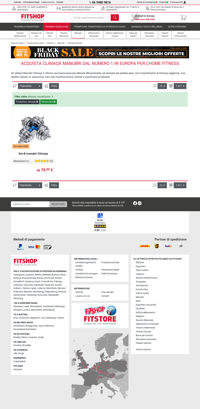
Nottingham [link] (49, 310)
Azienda (17, 2)
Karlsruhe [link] (49, 285)
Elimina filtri (48, 104)
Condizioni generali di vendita (85, 264)
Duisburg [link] (29, 281)
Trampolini (141, 281)
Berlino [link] (38, 274)
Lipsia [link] (33, 288)
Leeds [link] (26, 306)
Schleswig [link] (31, 295)
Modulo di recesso (84, 277)
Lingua (163, 2)
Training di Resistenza (26, 29)
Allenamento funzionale (147, 324)
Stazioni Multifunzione (146, 278)
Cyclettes (140, 308)
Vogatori (140, 274)
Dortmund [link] (49, 278)
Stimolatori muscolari (146, 339)
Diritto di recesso (109, 273)
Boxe (138, 301)
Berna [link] (24, 337)
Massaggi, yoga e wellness (146, 29)
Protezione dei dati (110, 262)
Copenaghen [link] (19, 361)
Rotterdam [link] (31, 329)
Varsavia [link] (17, 369)
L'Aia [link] (40, 326)
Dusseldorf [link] (18, 281)
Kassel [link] (58, 285)
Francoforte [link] (47, 281)
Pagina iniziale (17, 45)
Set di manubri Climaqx (33, 155)
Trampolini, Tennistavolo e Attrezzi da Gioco (100, 29)
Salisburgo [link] (51, 318)
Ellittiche (140, 262)
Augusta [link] (30, 274)
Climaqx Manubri (75, 45)
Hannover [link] (28, 285)
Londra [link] (26, 310)
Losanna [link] (32, 337)
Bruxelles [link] (26, 345)
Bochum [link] (56, 274)
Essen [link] (37, 281)
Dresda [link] (58, 278)
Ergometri (140, 266)
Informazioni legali (31, 2)
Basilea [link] (16, 337)
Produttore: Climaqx (27, 104)
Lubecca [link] (41, 288)
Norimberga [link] (38, 291)
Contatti (59, 2)
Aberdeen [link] (18, 306)
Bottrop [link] (17, 278)
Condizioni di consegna (86, 273)
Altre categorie (177, 29)
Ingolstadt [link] (39, 285)
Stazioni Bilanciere (144, 320)
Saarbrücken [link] (19, 295)
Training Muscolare (56, 29)
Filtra (54, 88)
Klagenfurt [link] (35, 318)
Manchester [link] (36, 310)
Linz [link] (43, 318)
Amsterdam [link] (19, 326)
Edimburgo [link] (59, 306)
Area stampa (107, 292)
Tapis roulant (142, 270)
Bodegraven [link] (32, 326)
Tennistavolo (142, 285)
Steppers (140, 316)
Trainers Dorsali (143, 331)
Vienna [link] (60, 318)
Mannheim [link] (51, 288)
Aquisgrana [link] (19, 274)
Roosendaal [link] (19, 329)
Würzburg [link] (18, 298)
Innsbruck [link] (24, 318)
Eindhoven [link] (49, 326)
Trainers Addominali (145, 327)
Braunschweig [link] (29, 278)
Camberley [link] (48, 306)
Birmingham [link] (36, 306)
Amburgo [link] (17, 285)
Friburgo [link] (58, 281)
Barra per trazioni (144, 335)
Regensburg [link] (51, 291)
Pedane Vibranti (143, 343)
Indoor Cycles (142, 293)
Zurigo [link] (41, 337)
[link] (135, 203)
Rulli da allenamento (145, 312)
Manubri (50, 45)
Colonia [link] (26, 288)
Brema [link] (40, 278)
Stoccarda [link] (42, 295)
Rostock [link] (62, 291)
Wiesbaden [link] (53, 295)
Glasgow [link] (17, 310)
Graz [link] (15, 318)
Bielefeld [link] (46, 274)
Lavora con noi (47, 2)
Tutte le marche (143, 349)
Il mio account (178, 2)
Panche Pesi (142, 289)
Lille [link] (15, 353)
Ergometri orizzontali (146, 304)
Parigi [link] (21, 353)
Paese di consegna (147, 2)
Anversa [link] (17, 345)
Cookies (79, 269)
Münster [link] (28, 291)
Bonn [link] (63, 274)
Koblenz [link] (17, 288)
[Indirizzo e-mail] (30, 204)
